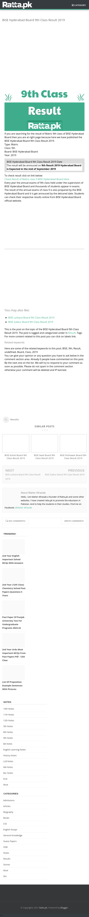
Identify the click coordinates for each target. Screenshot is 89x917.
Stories (6, 864)
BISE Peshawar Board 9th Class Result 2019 (73, 457)
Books (6, 817)
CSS (5, 823)
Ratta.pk (43, 907)
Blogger (64, 907)
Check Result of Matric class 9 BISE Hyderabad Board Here (36, 179)
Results (72, 333)
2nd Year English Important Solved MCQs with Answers (12, 559)
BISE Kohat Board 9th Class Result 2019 (16, 457)
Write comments (74, 520)
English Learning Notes (14, 749)
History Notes (10, 755)
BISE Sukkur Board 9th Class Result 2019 (30, 322)
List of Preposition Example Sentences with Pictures (12, 686)
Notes (6, 852)
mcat (5, 784)
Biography (8, 812)
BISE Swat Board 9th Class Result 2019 (44, 457)
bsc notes (8, 773)
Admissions (8, 800)
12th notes (8, 720)
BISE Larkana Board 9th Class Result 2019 (31, 317)
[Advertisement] (44, 45)
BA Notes (7, 743)
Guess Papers (10, 841)
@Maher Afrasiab (23, 507)
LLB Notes (8, 761)
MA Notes (8, 767)
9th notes (8, 738)
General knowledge (12, 835)
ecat (5, 778)
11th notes (8, 714)
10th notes (8, 708)
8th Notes (8, 732)
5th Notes (8, 726)
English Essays (10, 829)
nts (5, 876)
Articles (6, 806)
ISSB (5, 847)
